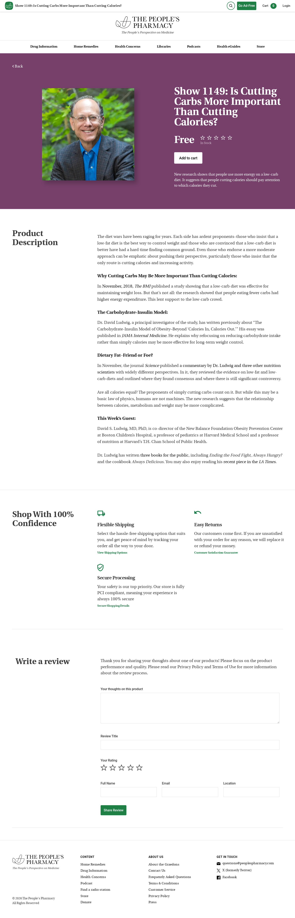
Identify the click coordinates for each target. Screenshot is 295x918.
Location (229, 783)
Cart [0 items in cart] (269, 6)
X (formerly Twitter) (234, 871)
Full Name (108, 783)
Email (166, 783)
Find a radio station (95, 890)
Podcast (87, 883)
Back (17, 67)
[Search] (231, 6)
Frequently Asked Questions (170, 877)
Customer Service (162, 890)
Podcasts (193, 46)
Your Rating (109, 760)
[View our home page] (9, 6)
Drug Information (43, 46)
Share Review (113, 810)
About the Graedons (164, 864)
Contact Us (157, 870)
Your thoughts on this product (122, 689)
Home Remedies (86, 46)
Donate (86, 902)
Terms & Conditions (164, 883)
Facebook (227, 878)
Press (153, 902)
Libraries (164, 46)
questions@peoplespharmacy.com (245, 864)
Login (286, 6)
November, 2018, (126, 286)
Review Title (109, 736)
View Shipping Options (112, 552)
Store (261, 46)
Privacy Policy (159, 896)
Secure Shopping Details (113, 605)
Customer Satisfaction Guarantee (216, 552)
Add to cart (188, 158)
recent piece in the (250, 462)
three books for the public (164, 455)
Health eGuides (228, 46)
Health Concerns (127, 46)
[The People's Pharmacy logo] (147, 23)
